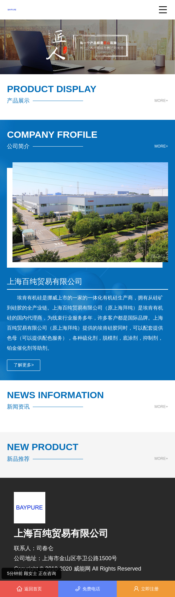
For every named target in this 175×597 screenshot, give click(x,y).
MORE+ (161, 101)
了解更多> (24, 364)
